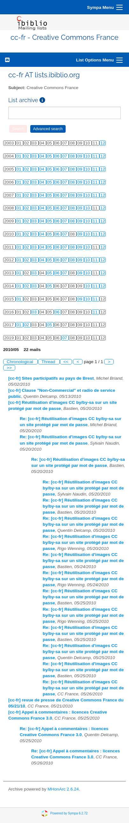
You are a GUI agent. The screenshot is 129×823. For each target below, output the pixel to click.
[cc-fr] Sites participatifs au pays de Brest (51, 378)
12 (102, 143)
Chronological (20, 361)
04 (42, 156)
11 (96, 156)
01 (20, 156)
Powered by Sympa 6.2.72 (69, 813)
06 (58, 156)
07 (65, 156)
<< (65, 361)
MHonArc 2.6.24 (63, 789)
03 (35, 156)
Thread (48, 361)
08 (73, 156)
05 (50, 156)
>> (9, 367)
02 (27, 156)
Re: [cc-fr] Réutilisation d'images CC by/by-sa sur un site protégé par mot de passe (83, 488)
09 (80, 156)
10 (88, 156)
